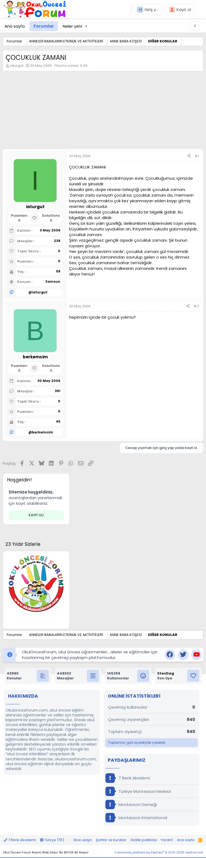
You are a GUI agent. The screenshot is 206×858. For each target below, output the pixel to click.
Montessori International (136, 817)
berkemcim (42, 432)
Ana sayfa (15, 26)
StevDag (165, 673)
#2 (196, 306)
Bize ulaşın (83, 839)
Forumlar (44, 26)
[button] (86, 26)
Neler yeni (72, 26)
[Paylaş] (189, 156)
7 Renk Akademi (127, 778)
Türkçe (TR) (52, 839)
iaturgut (16, 65)
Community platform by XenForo (159, 852)
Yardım (167, 839)
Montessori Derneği (131, 804)
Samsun (52, 281)
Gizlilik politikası (143, 839)
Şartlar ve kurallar (111, 839)
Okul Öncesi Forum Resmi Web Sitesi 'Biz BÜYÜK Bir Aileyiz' (46, 852)
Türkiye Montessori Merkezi (138, 791)
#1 (196, 156)
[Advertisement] (103, 111)
